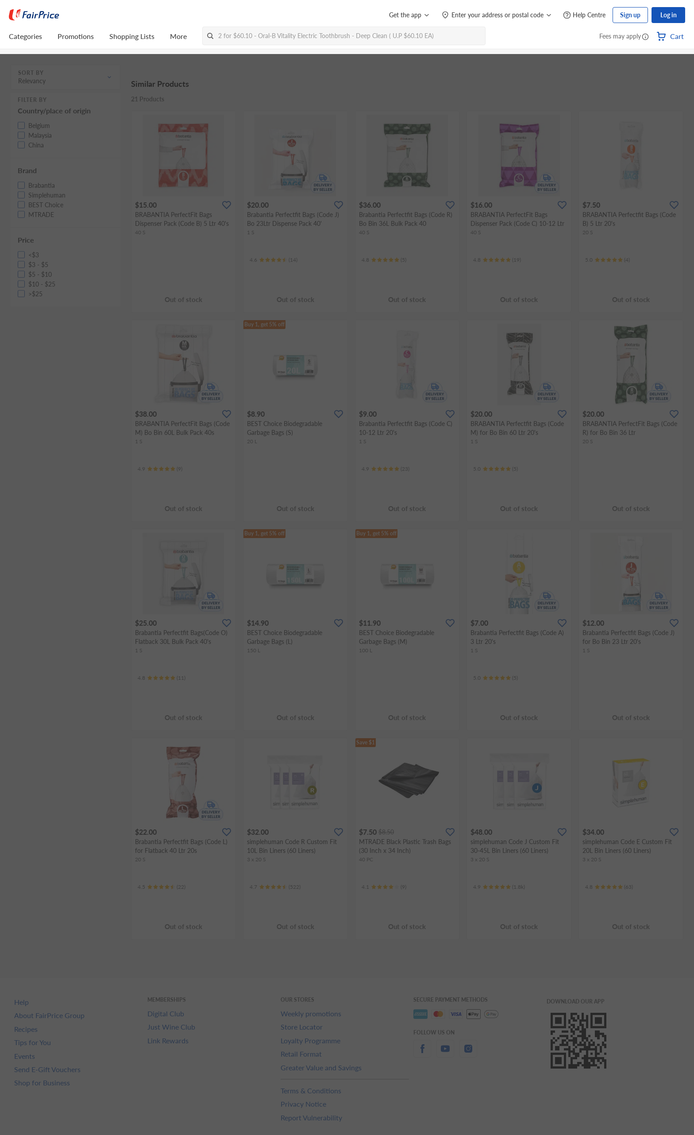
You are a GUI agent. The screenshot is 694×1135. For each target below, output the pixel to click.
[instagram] (468, 1054)
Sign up (630, 15)
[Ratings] (273, 259)
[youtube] (445, 1054)
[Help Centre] (584, 15)
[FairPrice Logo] (34, 15)
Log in (668, 15)
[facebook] (422, 1054)
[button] (645, 37)
